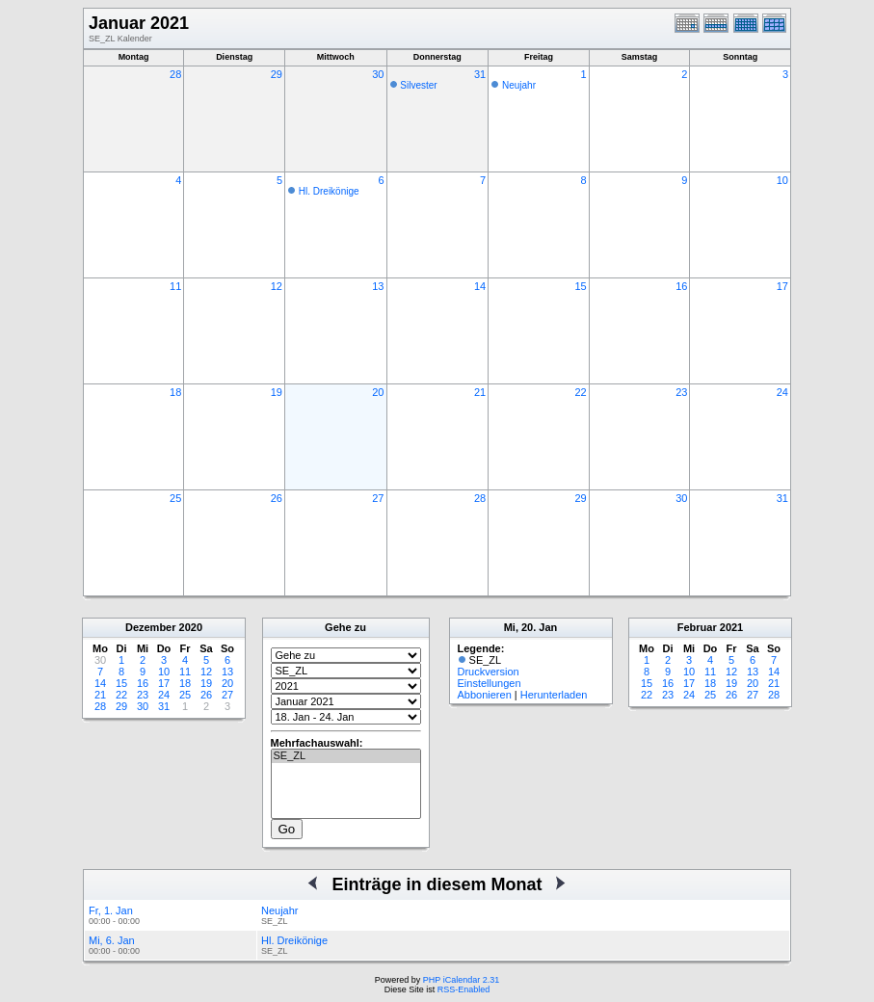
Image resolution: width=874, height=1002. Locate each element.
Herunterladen (554, 694)
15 (580, 286)
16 (681, 286)
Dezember (150, 627)
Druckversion (488, 671)
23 (681, 392)
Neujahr (519, 85)
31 (480, 74)
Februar (697, 627)
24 (782, 392)
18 (175, 392)
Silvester (418, 85)
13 (378, 286)
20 (378, 392)
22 (580, 392)
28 (175, 74)
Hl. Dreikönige (329, 191)
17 (782, 286)
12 (276, 286)
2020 (190, 627)
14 (480, 286)
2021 (731, 627)
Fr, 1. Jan (111, 910)
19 (276, 392)
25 (175, 498)
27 (378, 498)
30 (378, 74)
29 (276, 74)
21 (480, 392)
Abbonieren (485, 694)
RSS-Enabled (463, 989)
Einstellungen (489, 683)
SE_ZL (346, 756)
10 (782, 180)
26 (276, 498)
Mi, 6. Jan (112, 940)
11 (175, 286)
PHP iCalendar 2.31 (461, 980)
